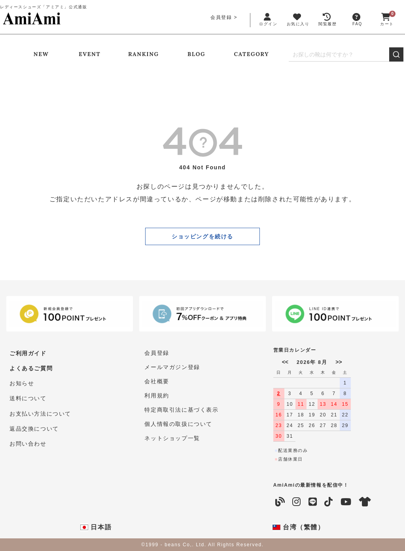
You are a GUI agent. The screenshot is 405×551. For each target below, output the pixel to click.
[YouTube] (346, 502)
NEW (41, 54)
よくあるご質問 (31, 367)
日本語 (96, 527)
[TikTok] (328, 502)
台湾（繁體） (299, 527)
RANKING (143, 54)
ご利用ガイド (28, 353)
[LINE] (313, 502)
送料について (28, 395)
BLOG (196, 54)
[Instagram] (296, 502)
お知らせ (21, 381)
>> (338, 362)
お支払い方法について (40, 410)
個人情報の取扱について (178, 424)
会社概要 (156, 381)
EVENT (89, 54)
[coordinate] (365, 502)
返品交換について (34, 424)
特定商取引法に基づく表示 (181, 410)
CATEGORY (251, 54)
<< (285, 362)
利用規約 (156, 395)
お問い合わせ (28, 438)
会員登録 (221, 17)
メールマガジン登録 (172, 367)
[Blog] (280, 502)
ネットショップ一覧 (172, 438)
